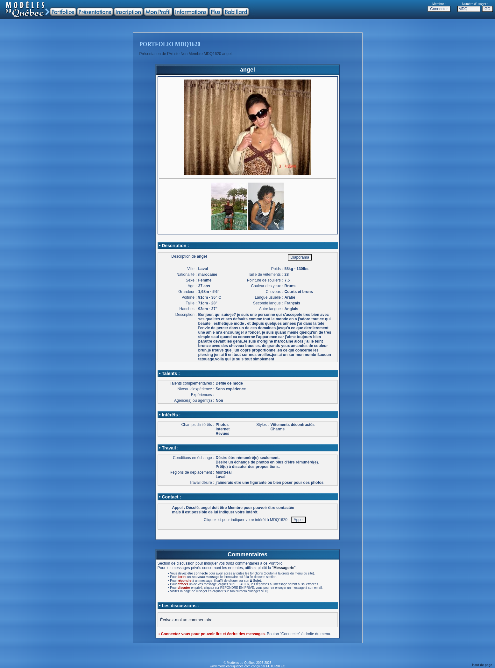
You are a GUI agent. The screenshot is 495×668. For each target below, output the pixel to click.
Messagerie (283, 568)
